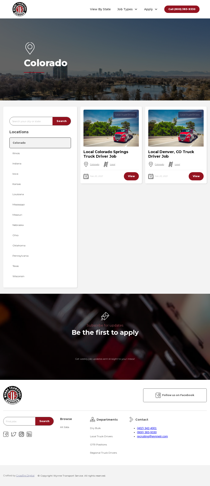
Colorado (94, 164)
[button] (127, 9)
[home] (19, 9)
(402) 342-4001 (147, 428)
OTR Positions (98, 444)
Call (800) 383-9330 (181, 9)
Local (112, 164)
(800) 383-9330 (147, 432)
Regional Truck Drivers (103, 452)
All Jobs (64, 427)
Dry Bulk (95, 428)
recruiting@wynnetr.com (152, 436)
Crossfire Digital (25, 475)
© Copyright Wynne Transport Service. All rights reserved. (72, 475)
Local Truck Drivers (125, 114)
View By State (100, 9)
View (131, 176)
